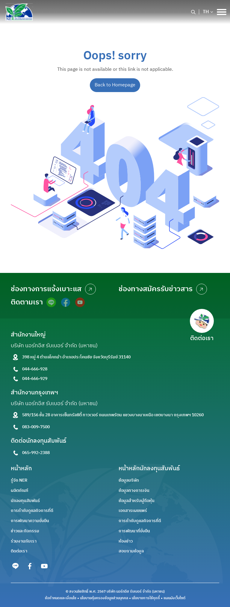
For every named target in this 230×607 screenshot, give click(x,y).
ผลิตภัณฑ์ (19, 490)
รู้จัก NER (19, 480)
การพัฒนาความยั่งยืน (30, 520)
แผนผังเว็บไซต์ (174, 598)
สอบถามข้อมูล (131, 551)
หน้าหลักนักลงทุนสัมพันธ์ (149, 469)
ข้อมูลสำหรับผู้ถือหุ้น (137, 500)
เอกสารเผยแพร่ (133, 510)
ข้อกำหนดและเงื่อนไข (60, 598)
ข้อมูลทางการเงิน (134, 490)
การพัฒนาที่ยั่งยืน (134, 531)
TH (206, 12)
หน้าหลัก (21, 469)
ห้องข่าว (126, 541)
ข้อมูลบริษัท (129, 480)
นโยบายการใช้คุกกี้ (146, 598)
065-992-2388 (36, 452)
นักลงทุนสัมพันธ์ (25, 500)
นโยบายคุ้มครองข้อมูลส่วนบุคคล (104, 598)
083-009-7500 (36, 426)
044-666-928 (34, 369)
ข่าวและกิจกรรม (25, 531)
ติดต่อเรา (19, 551)
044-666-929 (34, 378)
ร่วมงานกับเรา (24, 541)
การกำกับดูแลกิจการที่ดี (32, 510)
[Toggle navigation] (221, 12)
